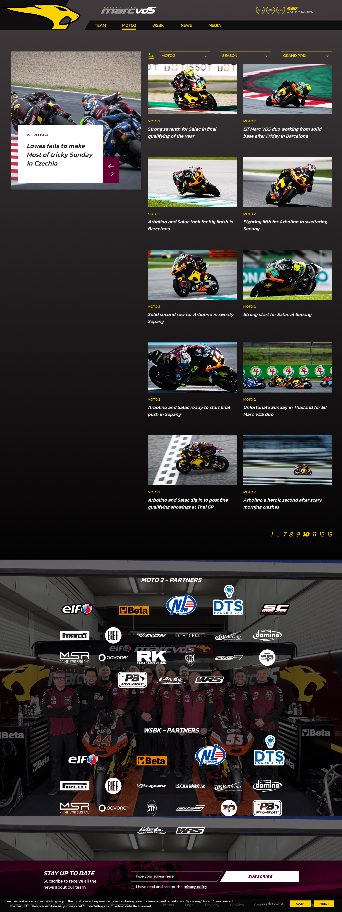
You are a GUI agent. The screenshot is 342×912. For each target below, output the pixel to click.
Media (215, 25)
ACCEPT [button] (301, 904)
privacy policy (195, 887)
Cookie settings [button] (273, 903)
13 (329, 534)
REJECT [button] (324, 904)
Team (100, 25)
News (186, 25)
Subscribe (260, 876)
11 (314, 534)
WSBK (158, 25)
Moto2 (129, 25)
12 (321, 534)
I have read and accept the (171, 887)
